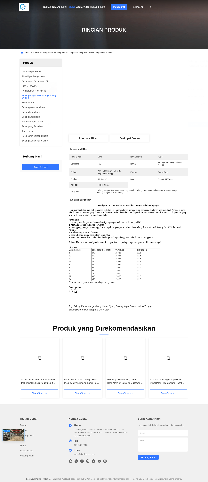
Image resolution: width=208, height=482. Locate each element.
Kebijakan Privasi (33, 479)
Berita (23, 445)
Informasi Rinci (88, 138)
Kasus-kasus (26, 450)
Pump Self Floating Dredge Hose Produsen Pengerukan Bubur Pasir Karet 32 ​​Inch (81, 381)
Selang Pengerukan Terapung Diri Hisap (89, 310)
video (86, 7)
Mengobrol (119, 7)
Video (23, 440)
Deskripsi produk (129, 138)
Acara (79, 7)
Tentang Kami (59, 7)
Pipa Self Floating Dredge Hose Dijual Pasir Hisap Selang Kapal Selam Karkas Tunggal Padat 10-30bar (166, 381)
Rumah (47, 7)
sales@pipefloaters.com (84, 454)
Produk (71, 7)
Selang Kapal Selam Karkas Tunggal (134, 306)
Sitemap (47, 479)
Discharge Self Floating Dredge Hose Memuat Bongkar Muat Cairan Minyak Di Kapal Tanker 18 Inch (125, 381)
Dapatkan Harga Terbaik (146, 124)
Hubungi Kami (98, 7)
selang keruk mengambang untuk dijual (94, 306)
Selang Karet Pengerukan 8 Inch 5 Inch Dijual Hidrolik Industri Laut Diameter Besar (38, 381)
